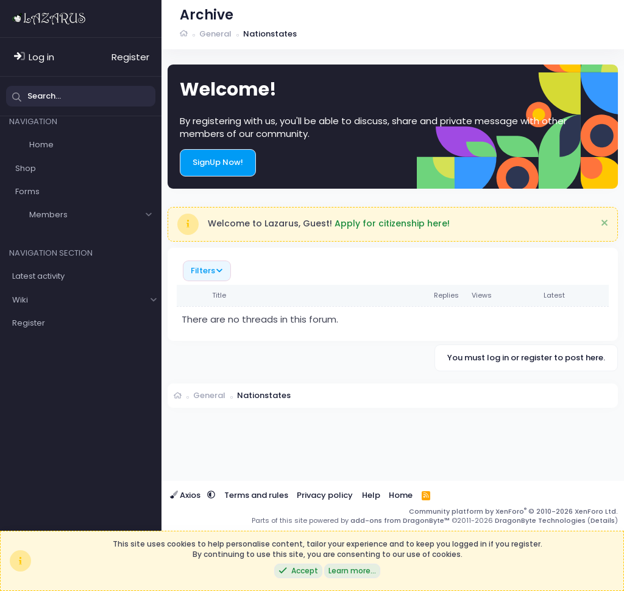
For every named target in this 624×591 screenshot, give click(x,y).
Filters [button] (203, 270)
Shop (25, 168)
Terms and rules (256, 495)
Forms (27, 191)
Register (28, 323)
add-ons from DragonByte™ (400, 520)
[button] (148, 214)
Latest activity (38, 276)
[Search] (80, 96)
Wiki (20, 300)
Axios (186, 495)
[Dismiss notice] (603, 224)
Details (602, 520)
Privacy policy (325, 495)
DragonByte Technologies (540, 520)
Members (48, 214)
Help (371, 495)
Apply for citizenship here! (392, 223)
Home (41, 144)
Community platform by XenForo (513, 511)
